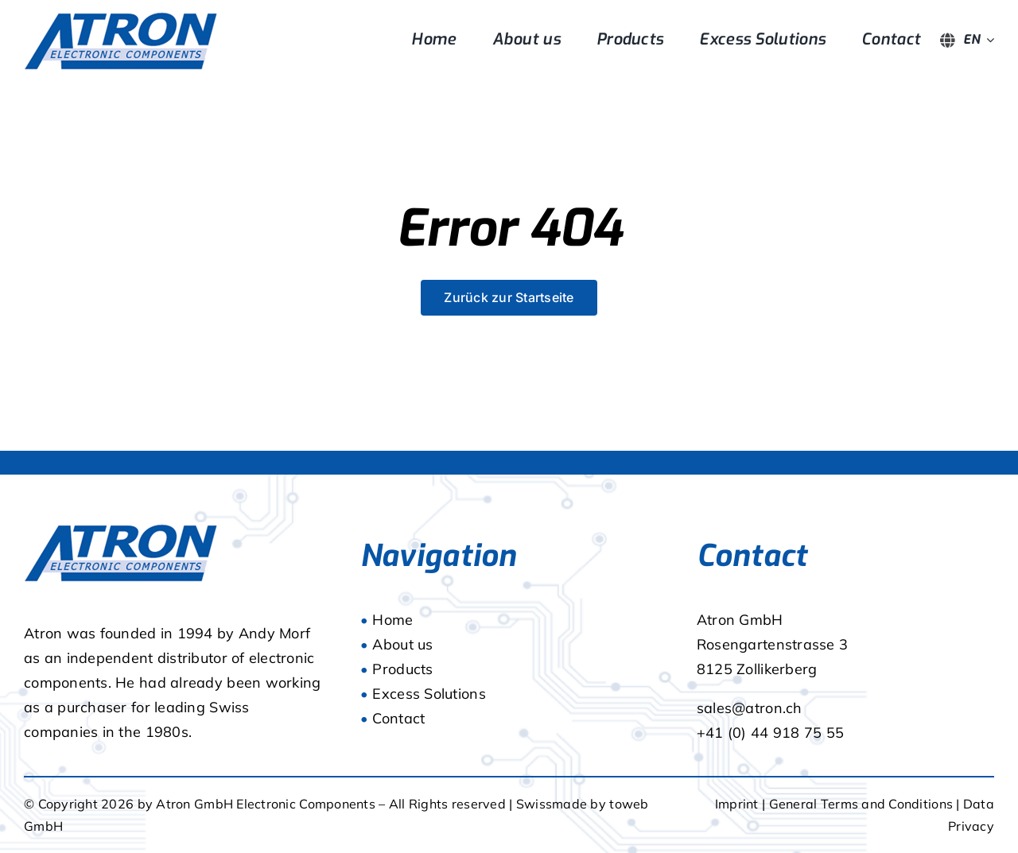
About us (402, 644)
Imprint (737, 804)
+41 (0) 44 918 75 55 (770, 732)
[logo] (121, 17)
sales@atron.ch (749, 708)
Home (392, 620)
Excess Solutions (428, 693)
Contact (398, 718)
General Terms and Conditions (863, 804)
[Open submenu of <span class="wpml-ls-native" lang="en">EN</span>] (987, 39)
